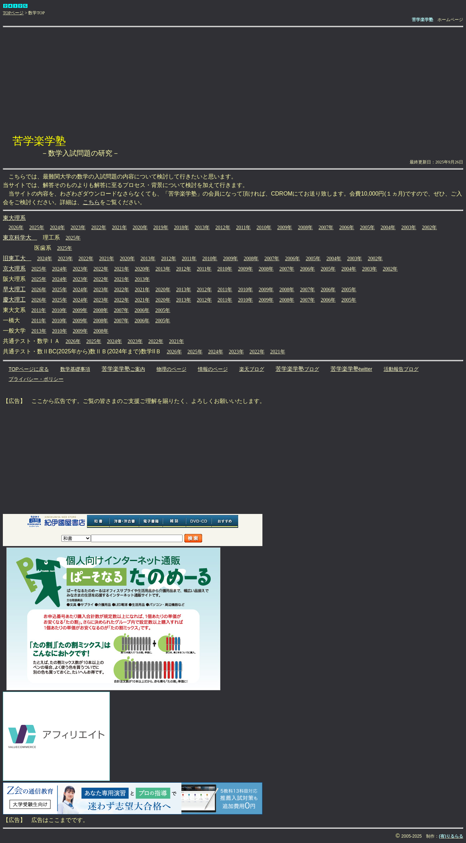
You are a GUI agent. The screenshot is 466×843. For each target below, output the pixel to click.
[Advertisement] (233, 81)
